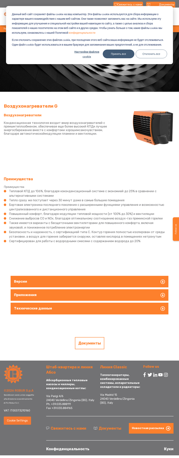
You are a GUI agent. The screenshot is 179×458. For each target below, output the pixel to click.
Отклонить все (151, 53)
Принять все (118, 53)
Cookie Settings (17, 420)
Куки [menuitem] (169, 449)
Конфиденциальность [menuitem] (67, 449)
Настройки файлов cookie (86, 54)
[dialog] (89, 35)
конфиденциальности (82, 32)
